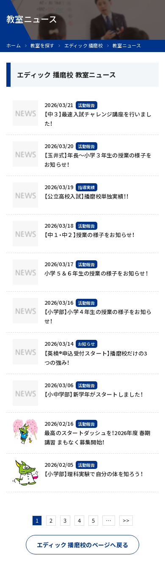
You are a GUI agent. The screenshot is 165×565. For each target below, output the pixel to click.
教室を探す (42, 45)
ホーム (13, 45)
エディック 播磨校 (83, 45)
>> (126, 520)
